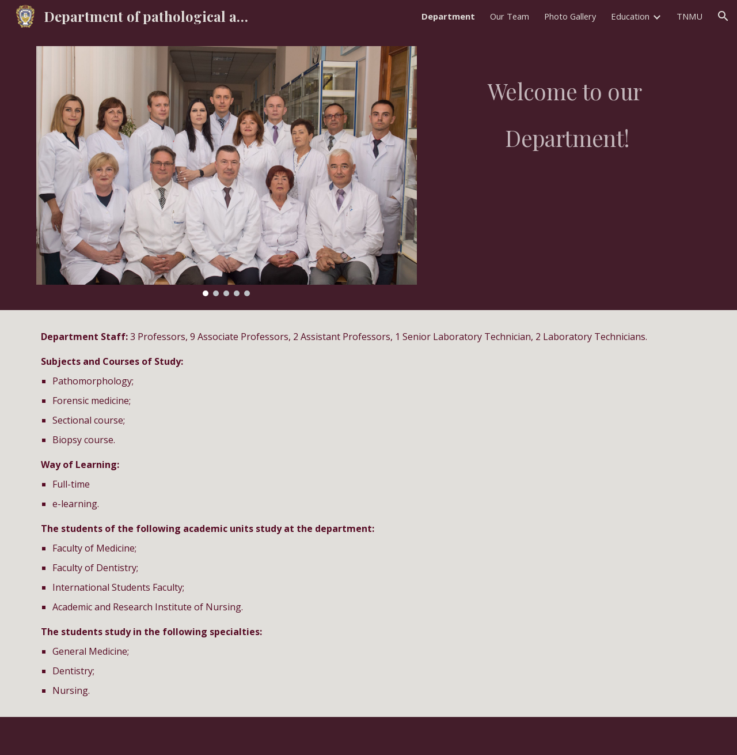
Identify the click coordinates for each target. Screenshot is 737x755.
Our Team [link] (509, 16)
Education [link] (630, 16)
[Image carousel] (226, 171)
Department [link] (448, 16)
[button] (723, 16)
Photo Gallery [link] (570, 16)
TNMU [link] (689, 16)
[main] (567, 107)
